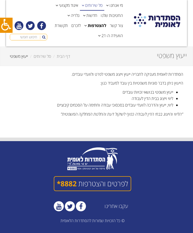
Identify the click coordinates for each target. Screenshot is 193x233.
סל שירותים (42, 56)
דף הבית (63, 56)
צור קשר (116, 25)
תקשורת (61, 25)
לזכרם (76, 25)
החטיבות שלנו (112, 15)
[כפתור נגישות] (6, 25)
